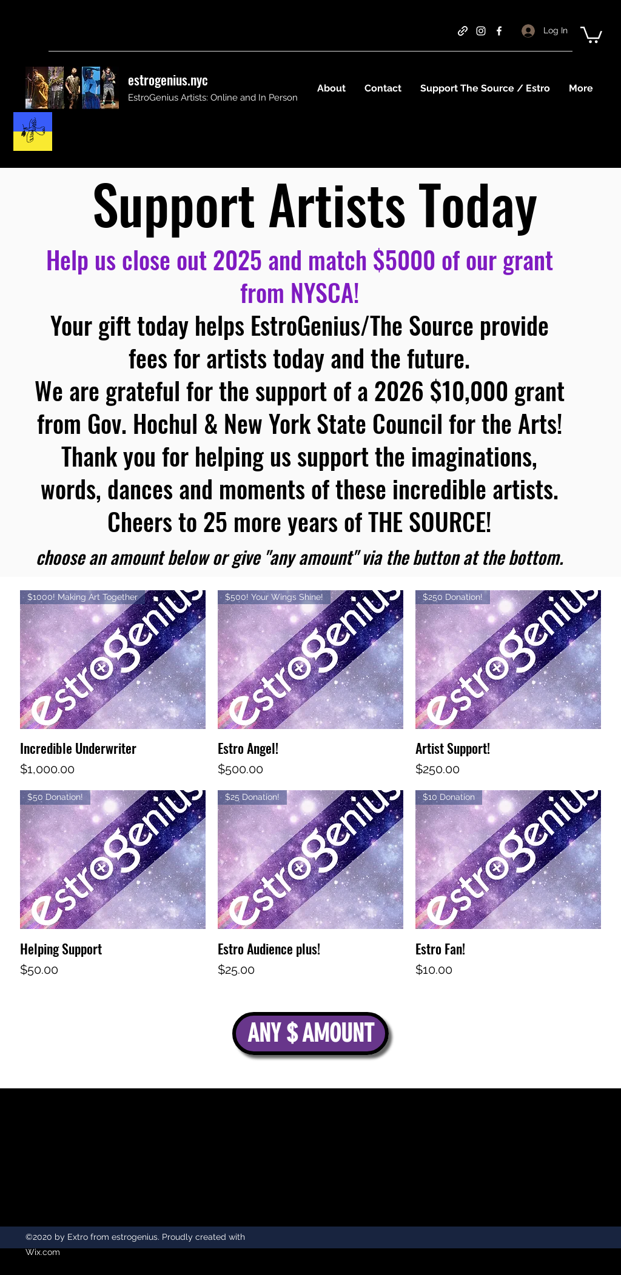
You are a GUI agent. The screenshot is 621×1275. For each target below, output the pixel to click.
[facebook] (499, 31)
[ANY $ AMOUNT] (310, 1033)
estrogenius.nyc (168, 79)
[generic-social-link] (463, 31)
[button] (591, 34)
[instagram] (481, 31)
